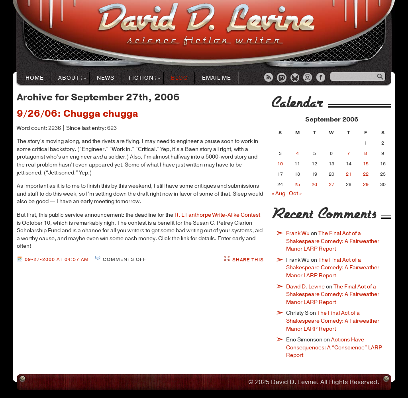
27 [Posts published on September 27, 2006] (331, 184)
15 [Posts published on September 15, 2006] (366, 164)
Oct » (295, 193)
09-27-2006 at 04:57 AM (57, 259)
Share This (248, 259)
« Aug (278, 193)
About (68, 78)
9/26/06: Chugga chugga (77, 113)
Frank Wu (298, 233)
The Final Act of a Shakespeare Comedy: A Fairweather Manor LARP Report (332, 241)
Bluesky (295, 78)
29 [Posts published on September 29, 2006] (366, 184)
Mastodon (282, 78)
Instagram (308, 78)
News (105, 78)
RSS (269, 78)
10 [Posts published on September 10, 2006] (280, 164)
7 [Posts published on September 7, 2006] (348, 153)
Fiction (141, 78)
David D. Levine (305, 286)
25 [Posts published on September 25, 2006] (297, 184)
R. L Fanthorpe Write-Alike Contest (217, 215)
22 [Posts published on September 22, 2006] (366, 174)
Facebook (321, 78)
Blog (179, 78)
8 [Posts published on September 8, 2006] (365, 153)
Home (35, 78)
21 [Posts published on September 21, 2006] (348, 174)
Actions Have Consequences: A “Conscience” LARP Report (334, 347)
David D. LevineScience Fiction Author (206, 25)
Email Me (216, 78)
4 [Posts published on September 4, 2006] (297, 153)
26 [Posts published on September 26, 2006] (314, 184)
